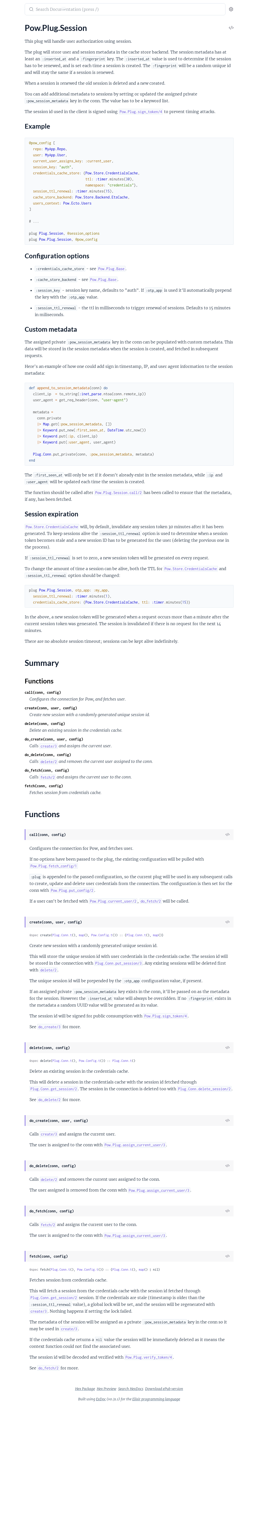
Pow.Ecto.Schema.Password (28, 226)
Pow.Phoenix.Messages (24, 284)
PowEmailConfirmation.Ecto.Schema (35, 527)
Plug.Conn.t (128, 1003)
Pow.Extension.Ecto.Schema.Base (32, 349)
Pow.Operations (18, 62)
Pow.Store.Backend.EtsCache (29, 431)
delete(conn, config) (111, 778)
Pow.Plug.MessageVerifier (26, 99)
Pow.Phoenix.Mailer (21, 257)
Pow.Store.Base (17, 451)
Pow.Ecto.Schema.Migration (28, 212)
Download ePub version (202, 1511)
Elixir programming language (194, 1521)
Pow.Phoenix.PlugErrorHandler (31, 291)
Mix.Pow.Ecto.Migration (25, 482)
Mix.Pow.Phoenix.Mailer (25, 503)
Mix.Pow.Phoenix (19, 496)
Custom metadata (27, 147)
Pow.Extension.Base (21, 48)
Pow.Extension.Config (23, 55)
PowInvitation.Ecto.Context (28, 620)
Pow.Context (15, 41)
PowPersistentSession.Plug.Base (32, 571)
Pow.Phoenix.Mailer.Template (29, 277)
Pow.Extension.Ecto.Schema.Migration (36, 356)
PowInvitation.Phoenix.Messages (33, 633)
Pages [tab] (9, 25)
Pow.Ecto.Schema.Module (26, 219)
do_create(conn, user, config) (120, 793)
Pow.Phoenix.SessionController (31, 311)
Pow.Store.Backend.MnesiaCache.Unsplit (36, 444)
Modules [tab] (28, 25)
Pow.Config (14, 35)
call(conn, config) (109, 747)
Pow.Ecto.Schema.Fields (24, 205)
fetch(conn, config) (110, 840)
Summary (16, 159)
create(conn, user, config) (117, 762)
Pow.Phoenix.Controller (25, 250)
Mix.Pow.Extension (20, 489)
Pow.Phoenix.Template (23, 318)
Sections (15, 129)
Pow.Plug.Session (19, 120)
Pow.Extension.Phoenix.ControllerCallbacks (36, 380)
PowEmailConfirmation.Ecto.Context (36, 520)
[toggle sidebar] (69, 10)
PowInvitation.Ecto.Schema (27, 626)
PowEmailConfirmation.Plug (28, 547)
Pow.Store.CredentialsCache (28, 458)
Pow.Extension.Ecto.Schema (28, 342)
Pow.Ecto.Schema (19, 192)
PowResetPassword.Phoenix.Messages (36, 596)
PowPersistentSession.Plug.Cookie (34, 578)
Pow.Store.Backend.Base (25, 424)
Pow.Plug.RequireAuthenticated (32, 106)
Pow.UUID (13, 69)
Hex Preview (144, 1511)
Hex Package (123, 1511)
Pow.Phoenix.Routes (22, 304)
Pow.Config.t (167, 1003)
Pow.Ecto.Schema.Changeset (29, 198)
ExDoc (139, 1521)
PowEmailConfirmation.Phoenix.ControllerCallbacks (36, 534)
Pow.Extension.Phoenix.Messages (33, 393)
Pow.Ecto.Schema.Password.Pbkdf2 (35, 232)
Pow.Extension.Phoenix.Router (31, 400)
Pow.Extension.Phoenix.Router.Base (35, 407)
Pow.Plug (12, 86)
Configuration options (31, 142)
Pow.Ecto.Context (19, 185)
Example (19, 137)
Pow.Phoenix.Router (22, 297)
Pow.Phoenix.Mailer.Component (32, 264)
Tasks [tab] (51, 25)
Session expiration (28, 152)
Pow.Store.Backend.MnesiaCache (33, 438)
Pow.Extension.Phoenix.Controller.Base (36, 373)
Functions (17, 165)
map (147, 1003)
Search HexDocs (168, 1511)
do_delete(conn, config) (114, 809)
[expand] (70, 35)
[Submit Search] (97, 9)
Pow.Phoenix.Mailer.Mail (25, 270)
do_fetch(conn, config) (113, 824)
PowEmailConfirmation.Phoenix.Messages (36, 540)
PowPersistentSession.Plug (27, 565)
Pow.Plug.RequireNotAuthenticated (35, 113)
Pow (13, 7)
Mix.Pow (11, 476)
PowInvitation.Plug (20, 640)
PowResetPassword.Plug (25, 602)
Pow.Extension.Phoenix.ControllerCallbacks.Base (36, 386)
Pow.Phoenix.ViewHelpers (27, 325)
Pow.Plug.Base (16, 93)
